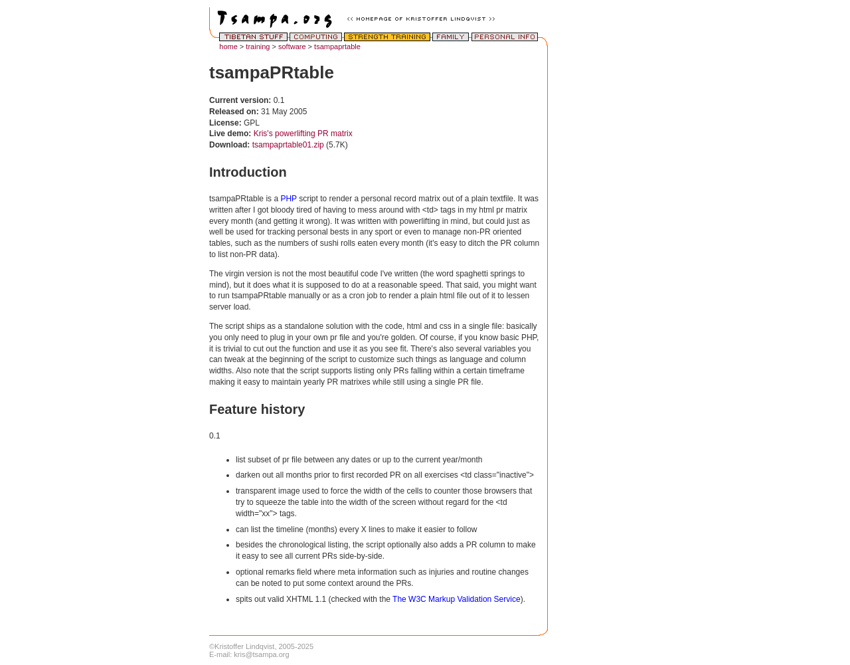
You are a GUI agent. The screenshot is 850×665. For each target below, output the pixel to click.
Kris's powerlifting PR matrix (303, 133)
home (228, 46)
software (292, 46)
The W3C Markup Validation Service (456, 599)
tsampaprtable (337, 46)
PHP (288, 198)
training (258, 46)
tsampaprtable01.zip (288, 144)
